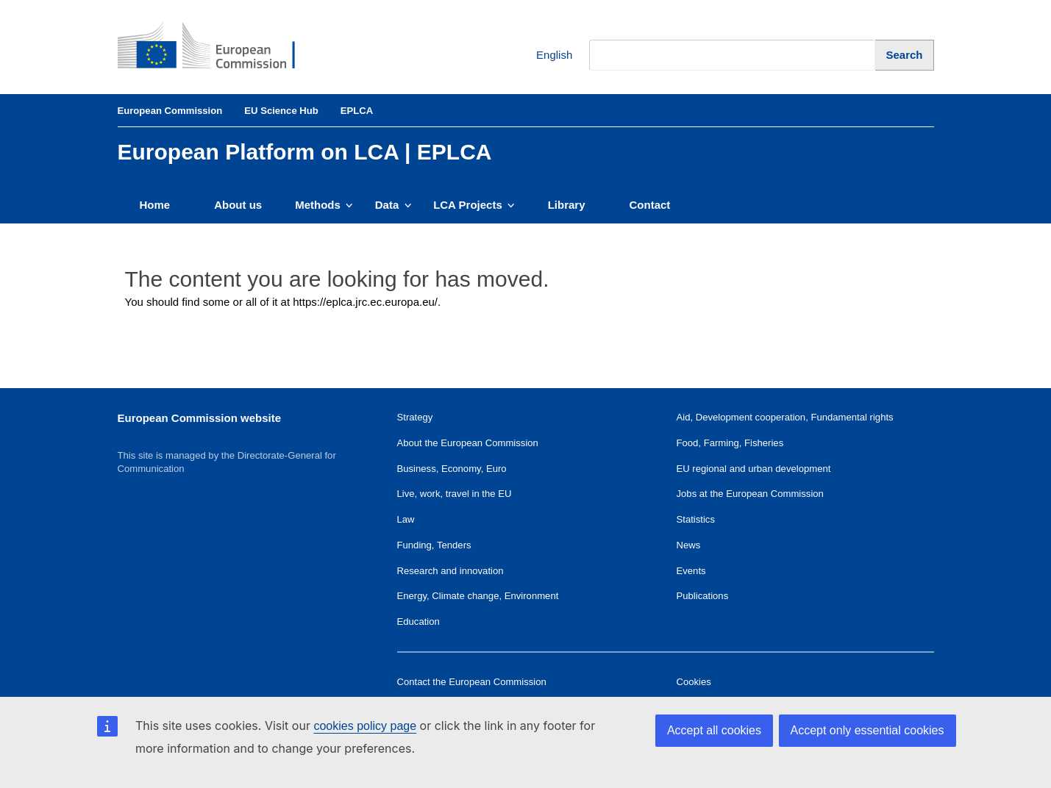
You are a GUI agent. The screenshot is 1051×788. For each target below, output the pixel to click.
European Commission (170, 110)
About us (238, 204)
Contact (650, 204)
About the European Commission (467, 442)
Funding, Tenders (434, 545)
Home (155, 204)
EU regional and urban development (754, 468)
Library (566, 204)
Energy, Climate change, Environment (478, 595)
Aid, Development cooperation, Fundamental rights (785, 417)
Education (418, 621)
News (689, 545)
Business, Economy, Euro (452, 468)
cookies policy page (364, 726)
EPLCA (357, 110)
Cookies (694, 681)
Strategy (415, 417)
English (543, 55)
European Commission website (200, 418)
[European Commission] (218, 47)
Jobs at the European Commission (750, 493)
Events (691, 570)
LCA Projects (474, 204)
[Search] (904, 55)
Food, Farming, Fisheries (730, 442)
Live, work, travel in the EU (454, 493)
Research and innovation (450, 570)
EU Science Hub (281, 110)
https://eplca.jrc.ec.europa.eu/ (365, 302)
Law (406, 519)
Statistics (696, 519)
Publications (703, 595)
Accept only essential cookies (867, 730)
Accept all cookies (714, 730)
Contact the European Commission (471, 681)
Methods (324, 204)
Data (393, 204)
